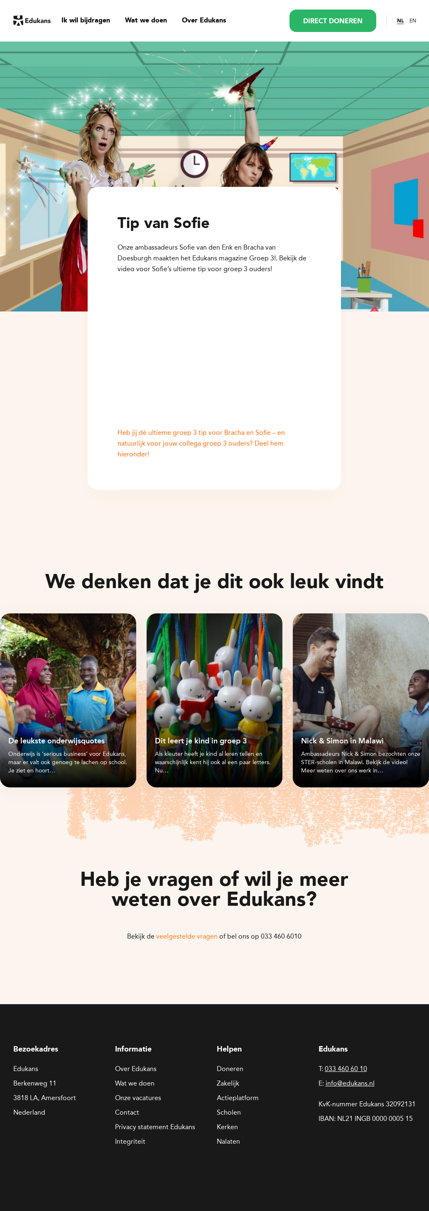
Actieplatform (238, 1098)
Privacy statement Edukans (155, 1127)
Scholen (229, 1112)
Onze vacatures (138, 1098)
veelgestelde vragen (187, 936)
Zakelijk (228, 1083)
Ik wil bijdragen (85, 20)
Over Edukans (204, 20)
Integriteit (130, 1141)
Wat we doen (146, 20)
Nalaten (228, 1141)
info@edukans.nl (350, 1083)
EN (412, 21)
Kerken (227, 1127)
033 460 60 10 (346, 1069)
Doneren (230, 1069)
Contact (127, 1112)
